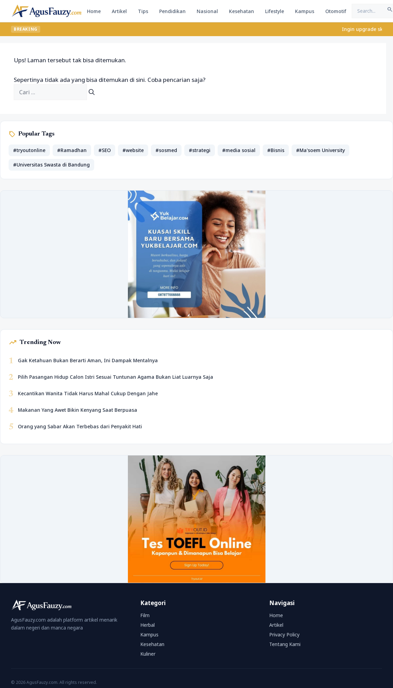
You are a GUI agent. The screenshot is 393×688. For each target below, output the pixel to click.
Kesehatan (241, 11)
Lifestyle (274, 11)
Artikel (119, 11)
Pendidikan (172, 11)
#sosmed (166, 150)
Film (145, 615)
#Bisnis (275, 150)
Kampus (304, 11)
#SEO (104, 150)
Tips (143, 11)
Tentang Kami (285, 644)
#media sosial (238, 150)
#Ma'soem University (320, 150)
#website (133, 150)
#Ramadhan (72, 150)
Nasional (207, 11)
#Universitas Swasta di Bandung (51, 164)
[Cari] (91, 92)
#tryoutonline (29, 150)
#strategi (199, 150)
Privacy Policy (284, 634)
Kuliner (147, 654)
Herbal (147, 625)
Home (94, 11)
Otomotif (335, 11)
